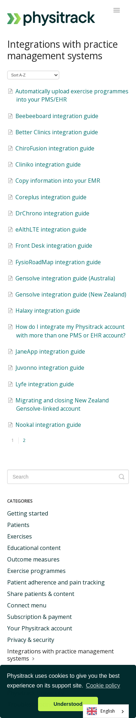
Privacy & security (30, 640)
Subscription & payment (39, 617)
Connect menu (26, 605)
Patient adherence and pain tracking (56, 582)
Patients (18, 525)
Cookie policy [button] (103, 685)
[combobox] (106, 711)
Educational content (34, 548)
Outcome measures (33, 559)
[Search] (68, 477)
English (101, 711)
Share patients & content (40, 594)
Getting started (27, 513)
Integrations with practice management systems (60, 654)
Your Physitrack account (39, 628)
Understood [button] (68, 704)
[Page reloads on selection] (33, 75)
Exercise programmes (36, 571)
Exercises (19, 536)
